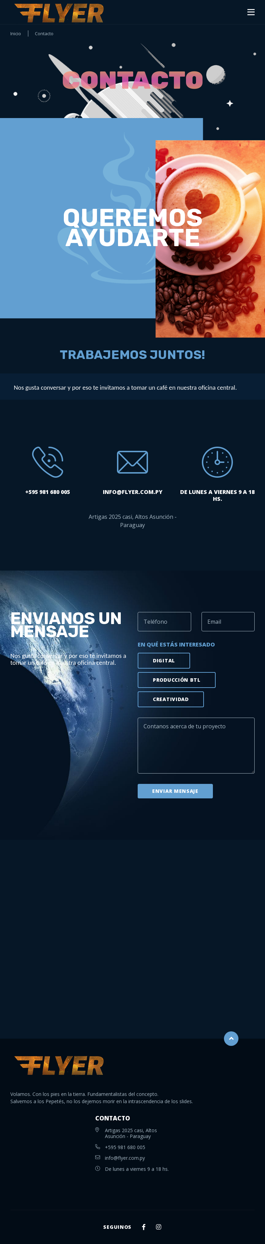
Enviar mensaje (175, 791)
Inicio (15, 33)
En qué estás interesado (176, 644)
